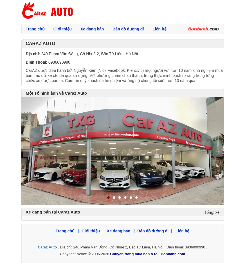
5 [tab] (131, 198)
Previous (28, 151)
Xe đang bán (92, 29)
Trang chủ (35, 29)
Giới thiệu (62, 29)
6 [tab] (137, 198)
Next (217, 151)
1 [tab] (108, 198)
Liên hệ (159, 29)
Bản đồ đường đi (128, 29)
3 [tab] (120, 198)
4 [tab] (125, 198)
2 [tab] (114, 198)
